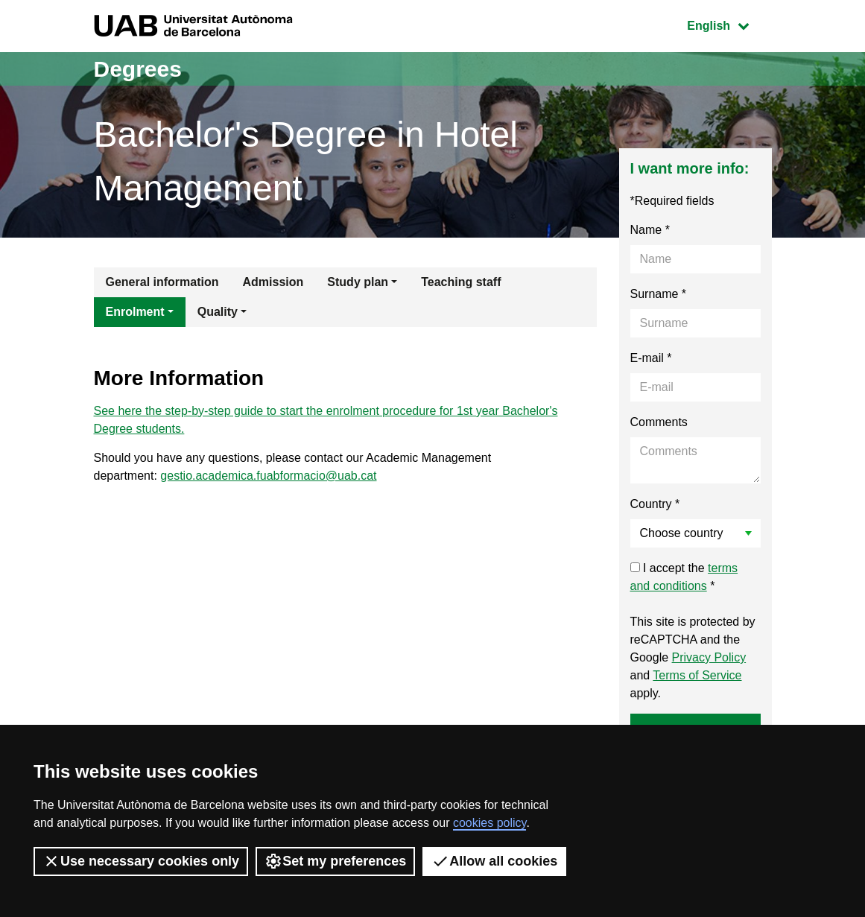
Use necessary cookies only (140, 861)
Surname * (658, 294)
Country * (655, 504)
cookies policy (489, 822)
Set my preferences (335, 861)
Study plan (357, 282)
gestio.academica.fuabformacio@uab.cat (268, 475)
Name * (650, 229)
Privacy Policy (709, 657)
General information (162, 282)
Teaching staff (461, 282)
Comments (659, 422)
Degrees (138, 69)
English (728, 24)
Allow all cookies (494, 861)
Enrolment (135, 311)
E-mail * (651, 358)
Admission (273, 282)
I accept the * (684, 577)
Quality (217, 311)
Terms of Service (697, 675)
